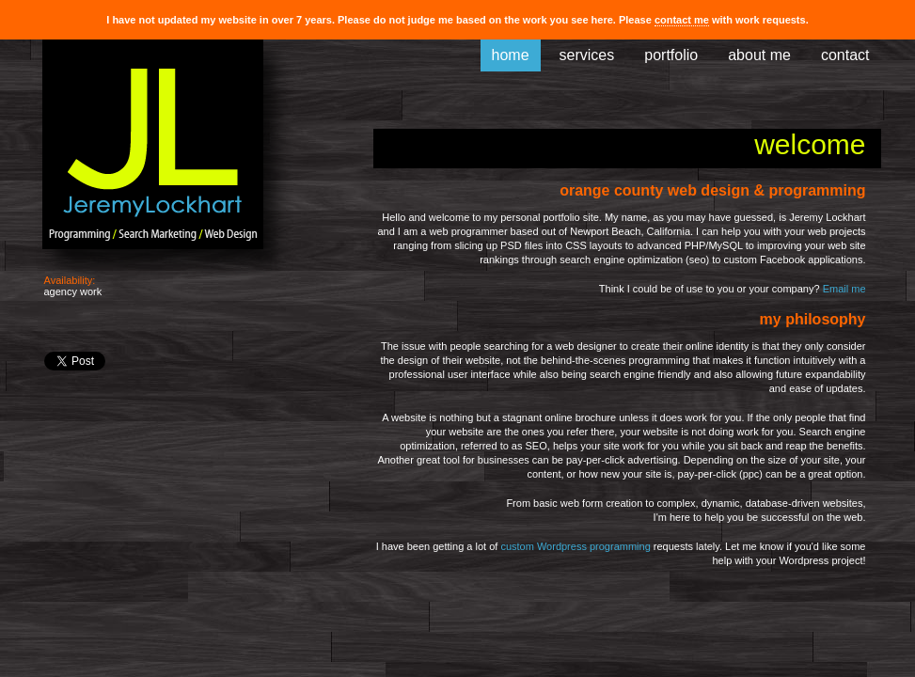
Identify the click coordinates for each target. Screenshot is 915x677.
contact (845, 55)
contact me (682, 19)
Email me (844, 288)
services (587, 55)
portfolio (671, 55)
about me (759, 55)
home (510, 55)
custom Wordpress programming (575, 546)
